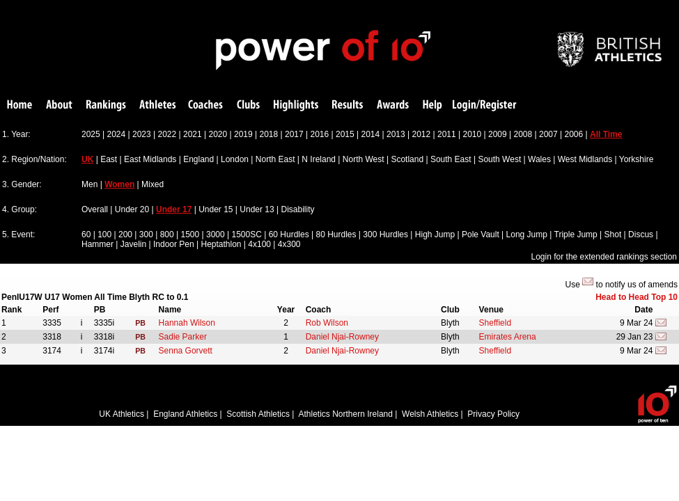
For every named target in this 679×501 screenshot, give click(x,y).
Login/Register (485, 105)
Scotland (407, 159)
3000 (215, 234)
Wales (539, 159)
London (235, 159)
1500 (189, 234)
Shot (613, 234)
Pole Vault (480, 234)
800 (167, 234)
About (59, 105)
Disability (297, 209)
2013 (396, 134)
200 (125, 234)
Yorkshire (636, 159)
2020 (218, 134)
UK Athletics (121, 414)
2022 (167, 134)
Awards (393, 105)
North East (275, 159)
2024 (116, 134)
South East (450, 159)
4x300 (289, 244)
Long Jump (526, 234)
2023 (141, 134)
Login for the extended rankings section (604, 257)
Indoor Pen (173, 244)
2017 (294, 134)
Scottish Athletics (258, 414)
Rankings (106, 105)
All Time (606, 134)
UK (87, 159)
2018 (269, 134)
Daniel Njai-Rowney (342, 337)
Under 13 (257, 209)
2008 (523, 134)
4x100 (259, 244)
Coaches (205, 105)
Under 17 (174, 209)
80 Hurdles (335, 234)
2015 (345, 134)
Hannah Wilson (187, 323)
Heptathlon (221, 244)
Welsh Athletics (430, 414)
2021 (192, 134)
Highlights (296, 105)
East (108, 159)
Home (19, 105)
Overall (94, 209)
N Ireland (319, 159)
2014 (370, 134)
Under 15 (215, 209)
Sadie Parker (183, 337)
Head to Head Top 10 (636, 297)
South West (499, 159)
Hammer (97, 244)
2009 (497, 134)
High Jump (435, 234)
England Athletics (185, 414)
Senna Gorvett (185, 351)
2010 (472, 134)
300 (146, 234)
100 (104, 234)
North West (363, 159)
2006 (574, 134)
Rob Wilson (327, 323)
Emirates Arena (507, 337)
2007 (548, 134)
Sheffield (495, 323)
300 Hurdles (385, 234)
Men (89, 184)
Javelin (133, 244)
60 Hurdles (289, 234)
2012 (421, 134)
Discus (640, 234)
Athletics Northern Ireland (346, 414)
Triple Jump (576, 234)
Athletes (157, 105)
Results (347, 105)
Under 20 (132, 209)
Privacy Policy (493, 414)
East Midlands (150, 159)
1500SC (246, 234)
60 (86, 234)
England (198, 159)
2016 (320, 134)
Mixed (152, 184)
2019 (243, 134)
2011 (446, 134)
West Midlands (585, 159)
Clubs (248, 105)
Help (432, 105)
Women (119, 184)
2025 (90, 134)
